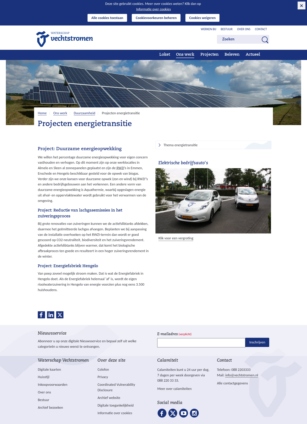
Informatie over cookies (153, 9)
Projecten (209, 55)
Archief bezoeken (50, 407)
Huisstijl (43, 377)
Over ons (243, 29)
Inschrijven (257, 342)
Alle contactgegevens (232, 383)
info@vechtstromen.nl (241, 375)
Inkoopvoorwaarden (52, 384)
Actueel (253, 55)
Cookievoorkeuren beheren (156, 17)
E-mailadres (174, 334)
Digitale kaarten (49, 369)
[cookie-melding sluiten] (301, 5)
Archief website (109, 397)
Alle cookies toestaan (107, 17)
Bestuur (227, 29)
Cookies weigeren (202, 17)
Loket (164, 55)
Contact (261, 29)
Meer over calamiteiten (174, 388)
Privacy (103, 377)
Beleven (232, 55)
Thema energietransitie (180, 145)
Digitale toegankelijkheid (116, 405)
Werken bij (208, 29)
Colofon (103, 369)
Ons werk (185, 55)
